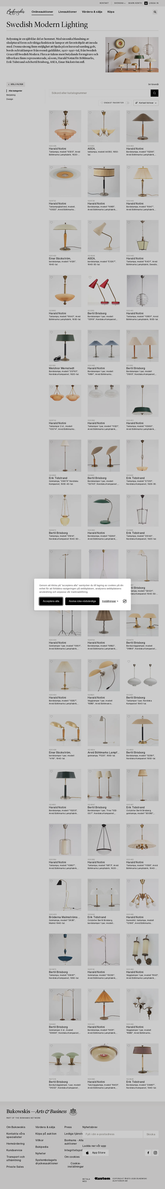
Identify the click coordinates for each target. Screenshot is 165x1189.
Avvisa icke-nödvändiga (82, 601)
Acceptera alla (51, 601)
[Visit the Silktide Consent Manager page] (125, 601)
